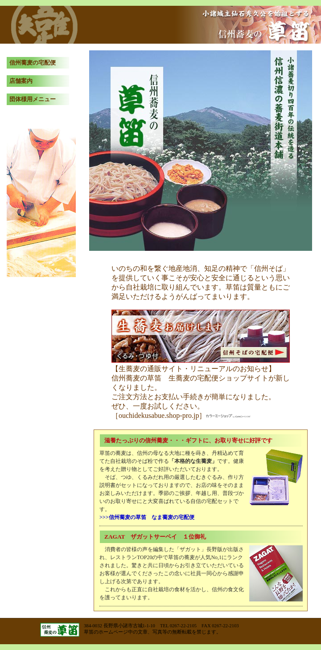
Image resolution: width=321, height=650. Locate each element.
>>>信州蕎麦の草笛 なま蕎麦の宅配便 (146, 517)
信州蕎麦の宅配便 (32, 62)
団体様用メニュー (32, 99)
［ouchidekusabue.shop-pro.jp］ (181, 415)
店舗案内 (21, 81)
